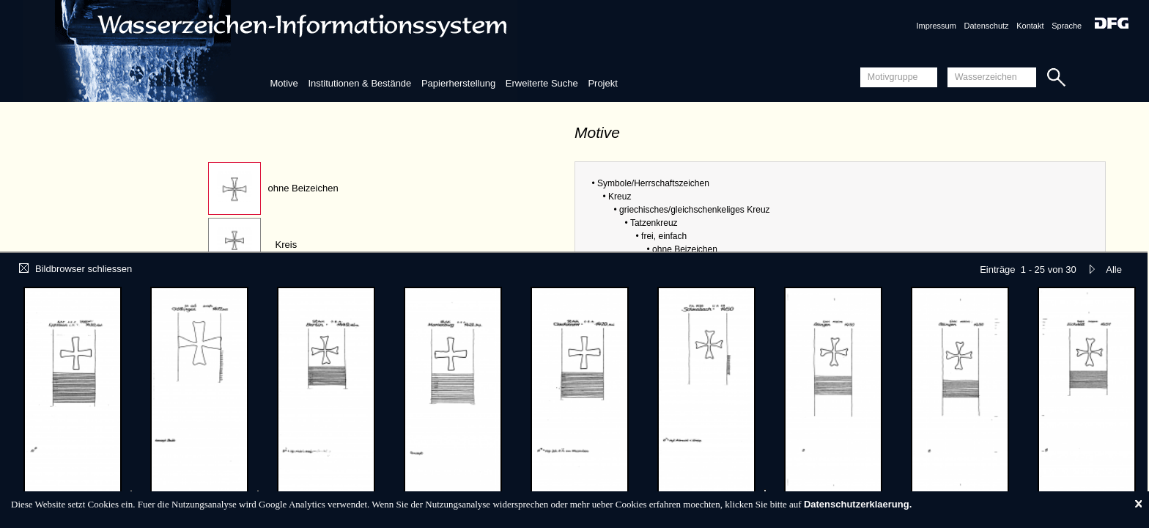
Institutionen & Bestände (359, 83)
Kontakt (1029, 25)
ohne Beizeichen (303, 188)
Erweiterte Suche (542, 83)
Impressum (936, 25)
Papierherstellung (458, 83)
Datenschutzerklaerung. (858, 504)
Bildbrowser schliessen (75, 268)
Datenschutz (986, 25)
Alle (1114, 269)
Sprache (1067, 25)
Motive (284, 83)
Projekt (602, 83)
